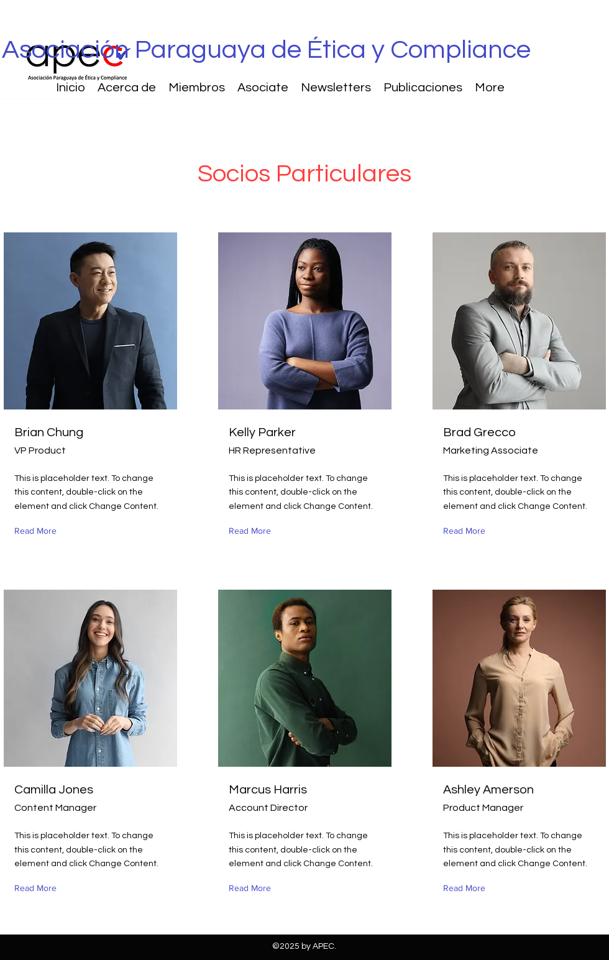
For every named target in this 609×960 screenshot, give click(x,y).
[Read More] (38, 531)
